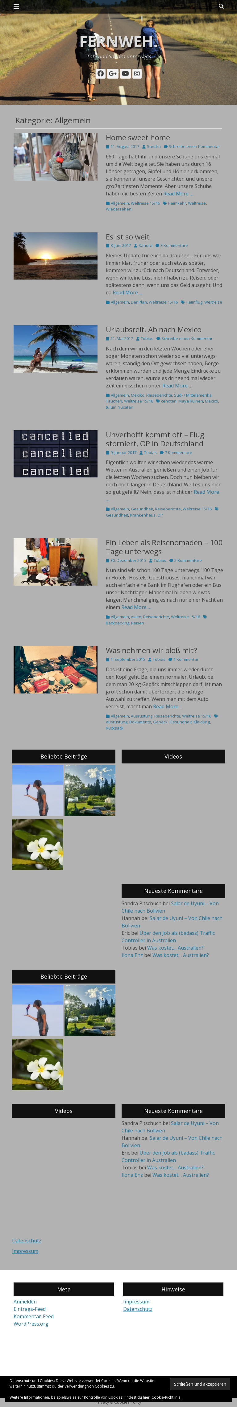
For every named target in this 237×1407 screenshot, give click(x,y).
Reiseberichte (159, 395)
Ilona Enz (132, 955)
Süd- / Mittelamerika (193, 395)
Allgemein (120, 203)
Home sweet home (138, 137)
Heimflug (194, 302)
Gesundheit (142, 509)
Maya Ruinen (190, 401)
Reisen (137, 623)
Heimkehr (177, 203)
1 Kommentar (185, 659)
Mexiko (137, 395)
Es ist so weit (128, 236)
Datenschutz (26, 1240)
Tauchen (114, 401)
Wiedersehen (118, 209)
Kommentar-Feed (34, 1316)
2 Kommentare (188, 560)
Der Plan (139, 302)
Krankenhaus (143, 515)
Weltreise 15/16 (145, 203)
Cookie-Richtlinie (166, 1397)
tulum (111, 407)
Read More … (178, 193)
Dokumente (140, 722)
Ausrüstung (141, 716)
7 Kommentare (178, 452)
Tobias (147, 338)
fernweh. (118, 41)
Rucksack (114, 728)
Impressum (25, 1251)
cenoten (169, 401)
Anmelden (25, 1301)
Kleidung (201, 722)
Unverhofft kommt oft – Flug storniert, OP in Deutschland (155, 438)
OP (160, 515)
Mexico (211, 401)
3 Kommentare (174, 245)
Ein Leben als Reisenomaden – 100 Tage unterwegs (164, 546)
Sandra (154, 146)
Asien (136, 617)
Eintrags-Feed (30, 1309)
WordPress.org (31, 1323)
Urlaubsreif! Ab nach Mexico (154, 329)
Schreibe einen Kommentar (194, 146)
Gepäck (160, 722)
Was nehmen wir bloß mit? (151, 650)
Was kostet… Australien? (175, 947)
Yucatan (125, 407)
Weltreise (197, 203)
